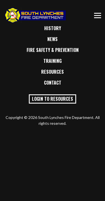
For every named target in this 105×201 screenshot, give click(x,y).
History (52, 28)
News (52, 39)
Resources (52, 71)
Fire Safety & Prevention (53, 50)
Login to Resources (52, 98)
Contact (52, 82)
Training (52, 61)
